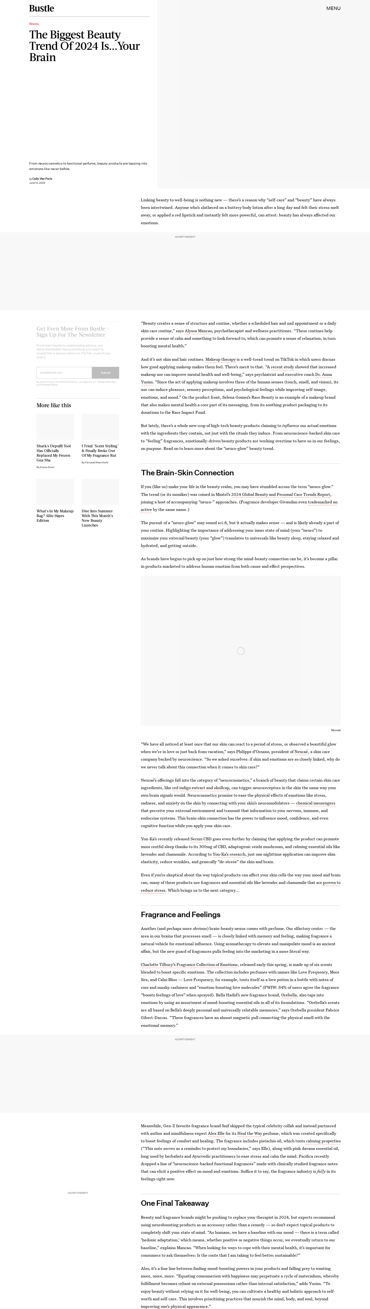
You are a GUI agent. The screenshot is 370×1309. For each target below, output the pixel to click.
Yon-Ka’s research (229, 854)
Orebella (289, 995)
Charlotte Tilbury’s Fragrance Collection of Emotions (189, 964)
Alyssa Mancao (198, 330)
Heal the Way (249, 1133)
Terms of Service (106, 385)
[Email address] (64, 376)
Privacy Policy (49, 388)
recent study (282, 366)
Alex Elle (216, 1133)
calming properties (323, 1140)
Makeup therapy (221, 359)
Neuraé (301, 751)
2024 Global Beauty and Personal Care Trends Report (280, 494)
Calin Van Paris (42, 179)
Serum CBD (201, 838)
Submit (106, 376)
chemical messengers (315, 803)
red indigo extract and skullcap (200, 787)
